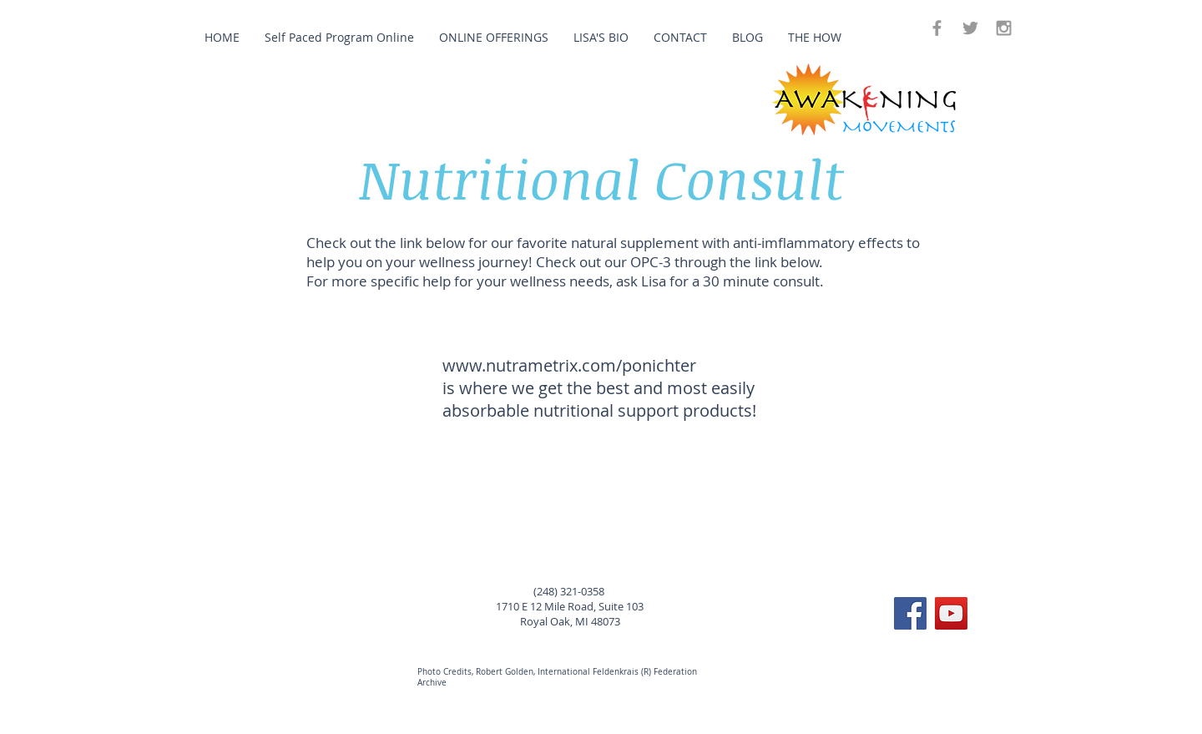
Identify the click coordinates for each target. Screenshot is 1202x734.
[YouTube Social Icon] (951, 613)
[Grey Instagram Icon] (1003, 28)
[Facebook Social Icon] (910, 613)
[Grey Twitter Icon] (970, 28)
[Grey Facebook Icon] (937, 28)
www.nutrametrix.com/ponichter (569, 365)
